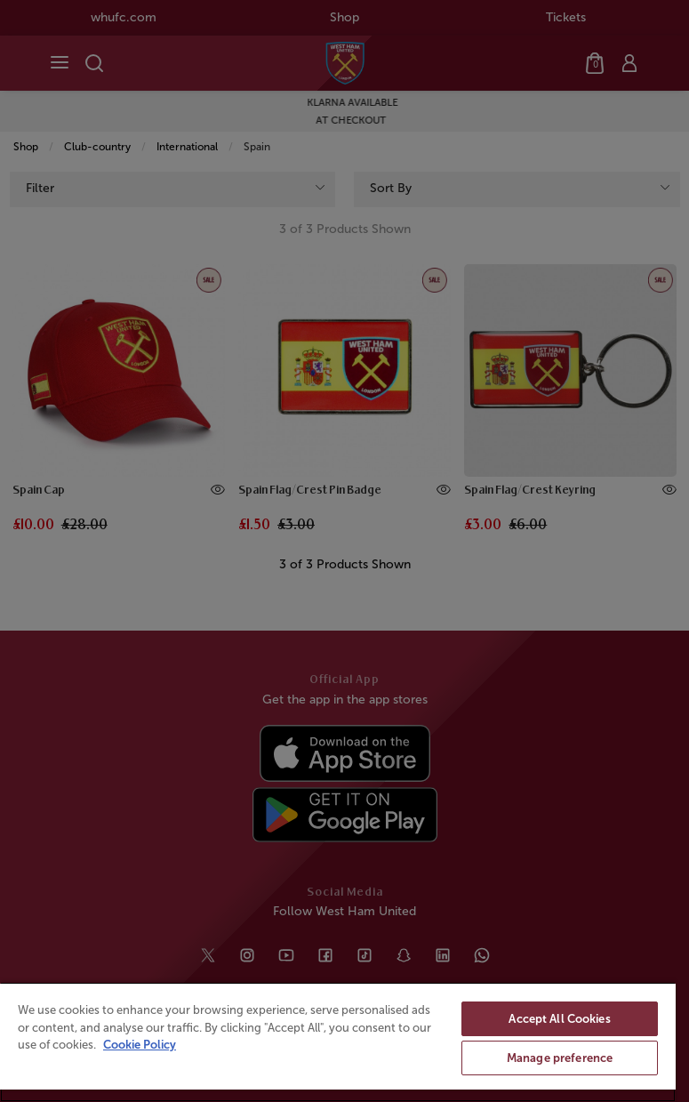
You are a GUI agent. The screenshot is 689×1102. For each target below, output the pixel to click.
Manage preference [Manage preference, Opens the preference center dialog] (560, 1058)
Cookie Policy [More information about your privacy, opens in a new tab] (139, 1044)
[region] (338, 1042)
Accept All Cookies (559, 1019)
